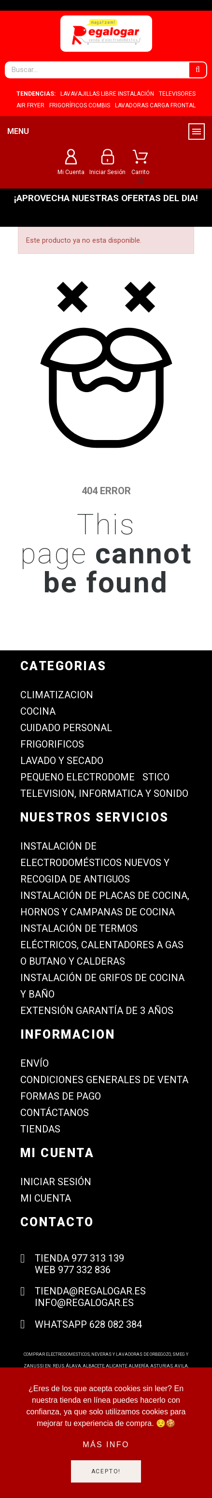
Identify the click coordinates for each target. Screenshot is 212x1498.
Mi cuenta (45, 1198)
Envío (34, 1063)
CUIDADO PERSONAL (66, 728)
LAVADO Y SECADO (61, 760)
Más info (106, 1444)
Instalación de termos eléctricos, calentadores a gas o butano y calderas (102, 945)
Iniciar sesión (55, 1182)
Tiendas (40, 1129)
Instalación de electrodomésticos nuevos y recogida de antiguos (95, 862)
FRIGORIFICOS (52, 744)
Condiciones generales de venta (104, 1080)
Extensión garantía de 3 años (96, 1010)
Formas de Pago (60, 1096)
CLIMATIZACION (56, 695)
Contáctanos (54, 1112)
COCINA (38, 711)
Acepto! (106, 1471)
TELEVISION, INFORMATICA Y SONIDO (104, 793)
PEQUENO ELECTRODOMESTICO (95, 777)
